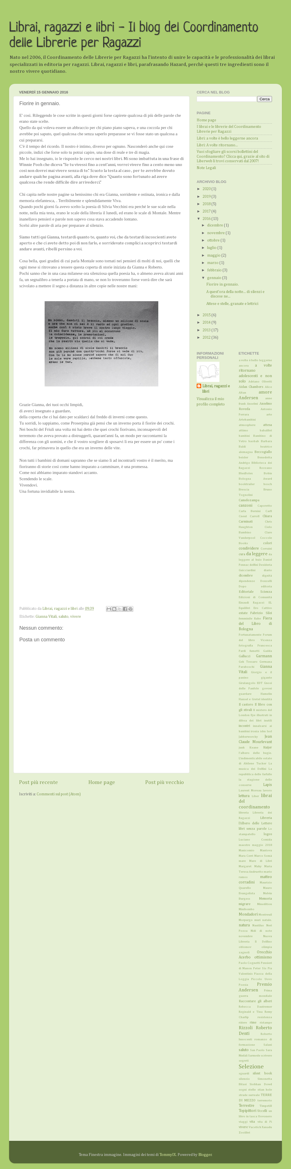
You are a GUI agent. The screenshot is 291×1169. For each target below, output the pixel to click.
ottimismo (263, 957)
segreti (244, 1060)
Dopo (242, 586)
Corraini (266, 548)
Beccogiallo (263, 452)
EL (270, 602)
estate (243, 613)
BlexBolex (246, 473)
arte (269, 414)
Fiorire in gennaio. (222, 284)
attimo (243, 430)
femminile (245, 618)
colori (267, 543)
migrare (244, 904)
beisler (243, 457)
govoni (267, 688)
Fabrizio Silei (261, 613)
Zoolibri (244, 1132)
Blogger (205, 1155)
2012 (207, 338)
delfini (254, 564)
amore (265, 392)
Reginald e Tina (251, 1011)
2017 (207, 211)
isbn (263, 731)
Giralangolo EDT (251, 683)
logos (268, 834)
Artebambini (247, 419)
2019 (207, 197)
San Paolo (257, 1050)
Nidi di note (261, 930)
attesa (267, 425)
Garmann (264, 656)
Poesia (243, 984)
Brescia (244, 489)
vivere (75, 617)
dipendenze (247, 581)
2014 (207, 323)
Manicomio (246, 850)
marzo (213, 263)
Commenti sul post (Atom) (59, 794)
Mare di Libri (260, 861)
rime (253, 1022)
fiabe (257, 618)
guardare (245, 693)
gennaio (214, 278)
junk (242, 747)
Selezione (251, 1067)
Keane (254, 747)
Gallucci (244, 656)
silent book (262, 1073)
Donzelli (266, 581)
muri (257, 920)
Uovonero (265, 1116)
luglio (212, 248)
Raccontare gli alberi (255, 1001)
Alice (268, 387)
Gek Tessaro (248, 661)
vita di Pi (264, 1121)
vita (252, 1122)
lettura (244, 796)
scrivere (266, 1055)
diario (268, 570)
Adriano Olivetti (260, 381)
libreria (244, 812)
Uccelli (262, 1111)
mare (242, 861)
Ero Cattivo (262, 608)
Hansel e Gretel (249, 699)
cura (242, 554)
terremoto (264, 1100)
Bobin (268, 473)
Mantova (266, 850)
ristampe (266, 1022)
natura (244, 925)
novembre (216, 233)
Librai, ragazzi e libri (216, 389)
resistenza (264, 1017)
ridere (243, 1022)
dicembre (215, 225)
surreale (254, 1095)
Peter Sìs (259, 968)
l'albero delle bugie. (255, 753)
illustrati (262, 715)
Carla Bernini (250, 511)
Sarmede (254, 1055)
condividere (249, 548)
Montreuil (265, 914)
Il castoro (246, 704)
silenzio (244, 1079)
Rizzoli (246, 1028)
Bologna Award (255, 478)
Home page (101, 782)
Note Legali (206, 168)
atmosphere (247, 425)
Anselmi (252, 403)
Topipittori (247, 1111)
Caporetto (264, 505)
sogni (243, 1089)
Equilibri (244, 608)
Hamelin (266, 693)
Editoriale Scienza (255, 592)
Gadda (267, 651)
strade (243, 1095)
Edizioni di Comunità (255, 597)
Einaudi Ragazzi (252, 602)
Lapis (267, 785)
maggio (214, 255)
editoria (266, 586)
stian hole (264, 1089)
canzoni (245, 505)
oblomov (245, 947)
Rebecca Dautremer (255, 1006)
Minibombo (246, 909)
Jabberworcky (248, 736)
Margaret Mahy (250, 866)
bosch (267, 484)
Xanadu (267, 1127)
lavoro (267, 790)
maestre (244, 845)
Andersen (248, 398)
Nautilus (258, 925)
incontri (244, 726)
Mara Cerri (246, 855)
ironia (255, 731)
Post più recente (38, 782)
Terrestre (246, 1106)
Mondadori (248, 914)
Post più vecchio (164, 782)
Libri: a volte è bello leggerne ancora (227, 138)
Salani (267, 1044)
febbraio (215, 270)
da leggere (256, 554)
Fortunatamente (250, 634)
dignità (267, 575)
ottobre (214, 240)
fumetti (254, 651)
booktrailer (247, 484)
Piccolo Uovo (261, 979)
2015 (207, 315)
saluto (63, 617)
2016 (207, 219)
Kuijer (267, 747)
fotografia (246, 645)
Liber (255, 796)
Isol (269, 731)
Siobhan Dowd (261, 1084)
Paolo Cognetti (249, 963)
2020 (207, 189)
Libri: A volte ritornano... (217, 145)
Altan (242, 392)
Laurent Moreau (250, 790)
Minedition (264, 904)
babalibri (266, 430)
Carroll (254, 516)
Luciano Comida (255, 839)
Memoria (265, 898)
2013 (207, 330)
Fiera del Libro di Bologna (255, 623)
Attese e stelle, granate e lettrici (232, 304)
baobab (253, 441)
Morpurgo (246, 920)
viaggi (243, 1121)
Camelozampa (249, 500)
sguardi (244, 1073)
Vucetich (255, 1127)
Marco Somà (263, 855)
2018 (207, 204)
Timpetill (265, 1105)
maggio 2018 (262, 845)
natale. (267, 920)
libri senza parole (253, 829)
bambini (244, 435)
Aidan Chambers (251, 387)
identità (266, 699)
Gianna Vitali (46, 617)
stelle (252, 1089)
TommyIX (167, 1155)
